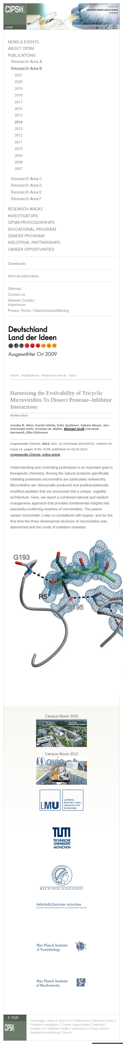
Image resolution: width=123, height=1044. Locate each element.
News (51, 1020)
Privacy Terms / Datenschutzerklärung (38, 310)
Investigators (23, 215)
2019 (18, 89)
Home (14, 375)
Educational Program (32, 229)
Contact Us (37, 1028)
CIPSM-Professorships (31, 222)
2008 (18, 162)
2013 (18, 129)
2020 (18, 82)
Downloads (17, 264)
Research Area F (26, 199)
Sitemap (14, 288)
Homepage (37, 1020)
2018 (18, 95)
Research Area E (26, 192)
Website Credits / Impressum (67, 1028)
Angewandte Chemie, (25, 454)
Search (67, 1032)
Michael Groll (74, 429)
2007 (18, 169)
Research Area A (26, 61)
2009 (18, 156)
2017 (18, 102)
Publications (21, 55)
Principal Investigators (44, 1024)
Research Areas (25, 208)
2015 (18, 115)
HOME (9, 27)
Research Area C (26, 179)
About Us (64, 1020)
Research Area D (26, 185)
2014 (18, 122)
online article (51, 454)
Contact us (16, 294)
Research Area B (26, 68)
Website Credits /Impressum (21, 302)
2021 (18, 75)
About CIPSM (21, 48)
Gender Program (26, 235)
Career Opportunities (31, 249)
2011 (18, 142)
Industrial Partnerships (34, 242)
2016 (18, 109)
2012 (18, 135)
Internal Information (23, 276)
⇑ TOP (12, 1018)
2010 (18, 149)
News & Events (23, 41)
